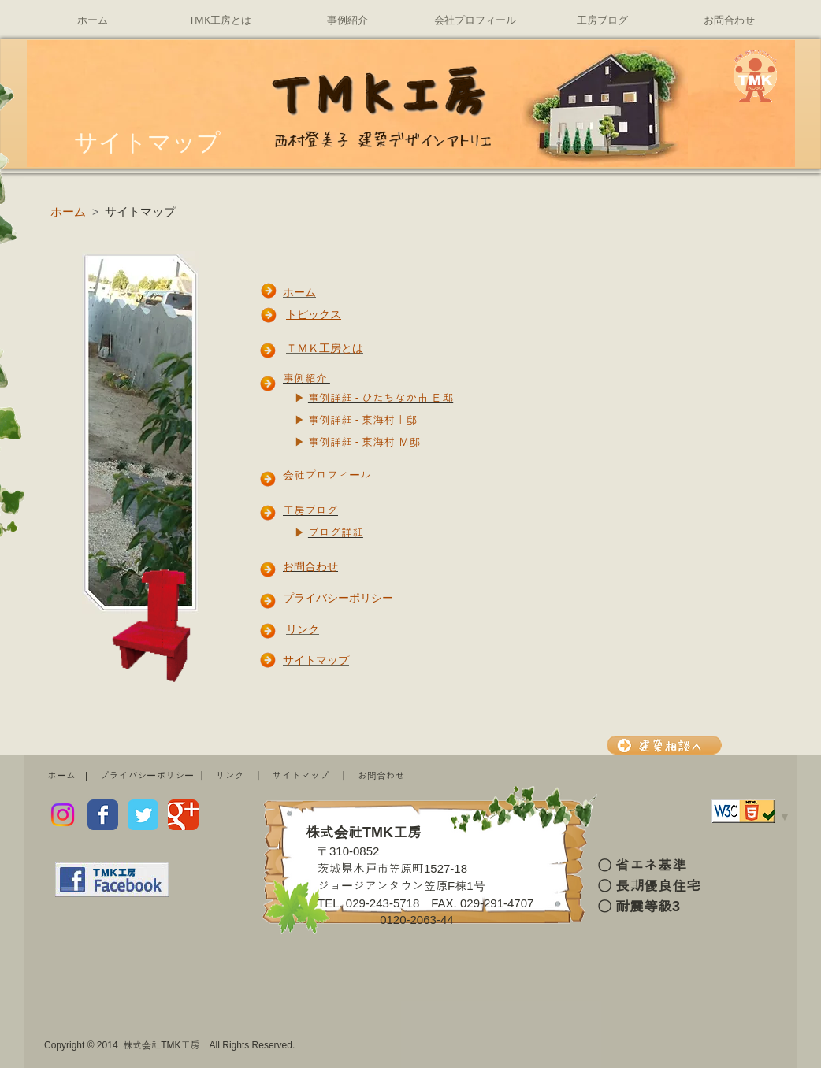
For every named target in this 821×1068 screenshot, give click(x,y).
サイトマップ (301, 775)
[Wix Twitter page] (143, 814)
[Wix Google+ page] (183, 814)
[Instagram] (62, 814)
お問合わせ (381, 775)
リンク (230, 775)
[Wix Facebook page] (102, 814)
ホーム (61, 775)
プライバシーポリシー (146, 775)
